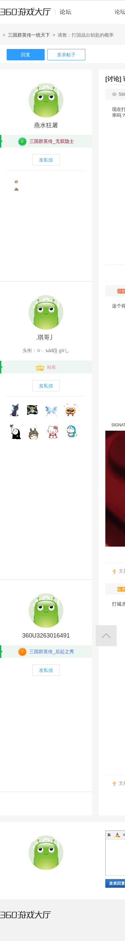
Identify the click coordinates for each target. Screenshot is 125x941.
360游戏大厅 (32, 918)
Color (117, 834)
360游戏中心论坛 (38, 14)
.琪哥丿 (46, 337)
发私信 (46, 160)
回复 (25, 54)
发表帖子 (66, 54)
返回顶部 (106, 635)
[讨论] (113, 79)
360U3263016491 (46, 635)
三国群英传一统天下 (29, 35)
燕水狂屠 (46, 125)
